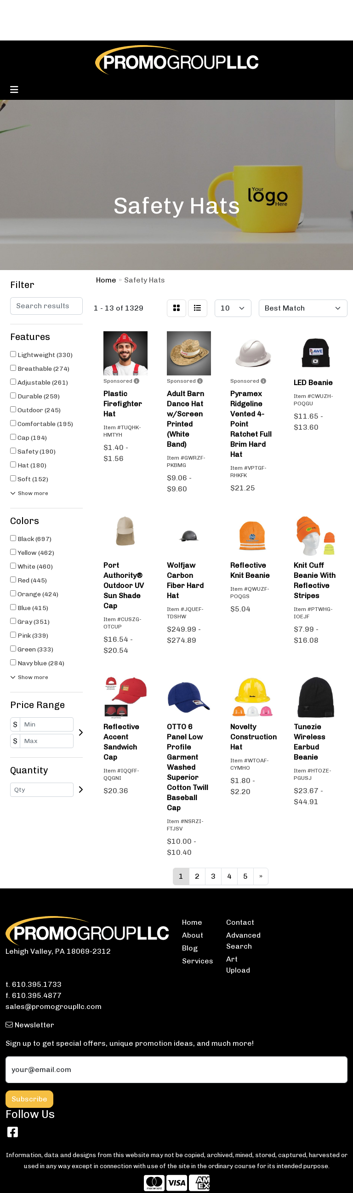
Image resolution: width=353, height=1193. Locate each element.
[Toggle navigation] (14, 89)
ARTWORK (72, 30)
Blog (190, 948)
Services (197, 961)
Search (225, 10)
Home (192, 922)
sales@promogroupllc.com (54, 1006)
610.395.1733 (37, 984)
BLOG (44, 10)
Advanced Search (242, 941)
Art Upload (238, 964)
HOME (19, 10)
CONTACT (77, 10)
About (192, 935)
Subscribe (29, 1099)
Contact (240, 922)
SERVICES (117, 10)
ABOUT (21, 30)
